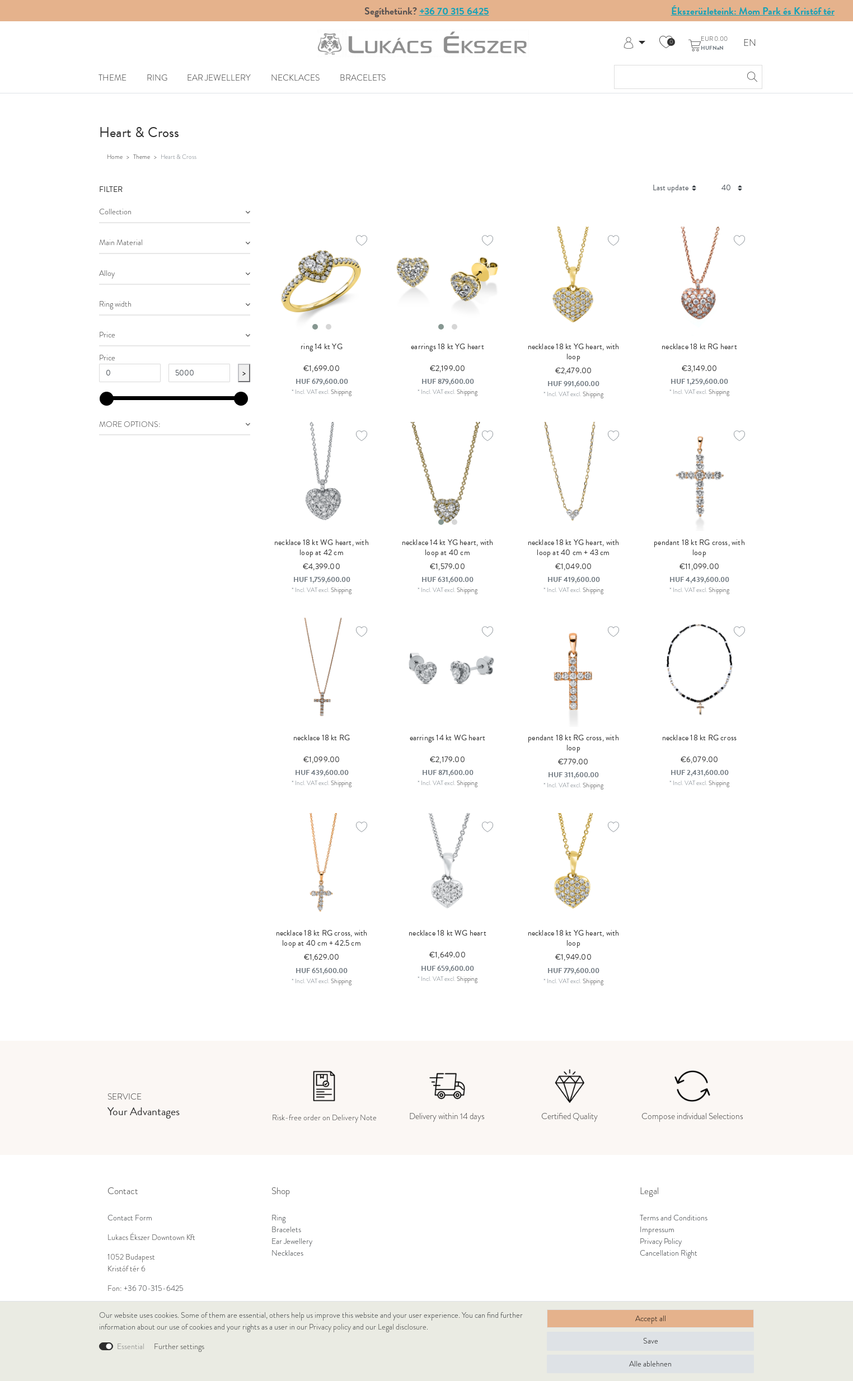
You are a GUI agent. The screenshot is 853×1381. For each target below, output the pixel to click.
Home (115, 156)
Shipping (341, 391)
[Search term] (677, 76)
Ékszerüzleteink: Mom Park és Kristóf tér (753, 10)
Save (650, 1341)
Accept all (650, 1318)
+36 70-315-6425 (154, 1288)
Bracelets (363, 77)
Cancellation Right (668, 1253)
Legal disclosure (402, 1327)
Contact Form (129, 1218)
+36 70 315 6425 (454, 10)
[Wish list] (666, 43)
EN (749, 43)
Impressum (657, 1229)
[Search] (750, 76)
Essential (130, 1346)
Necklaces (295, 77)
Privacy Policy (661, 1241)
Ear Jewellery (219, 77)
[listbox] (321, 281)
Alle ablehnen (650, 1364)
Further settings (179, 1346)
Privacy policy (330, 1327)
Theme (112, 77)
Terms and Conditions (673, 1218)
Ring (157, 77)
